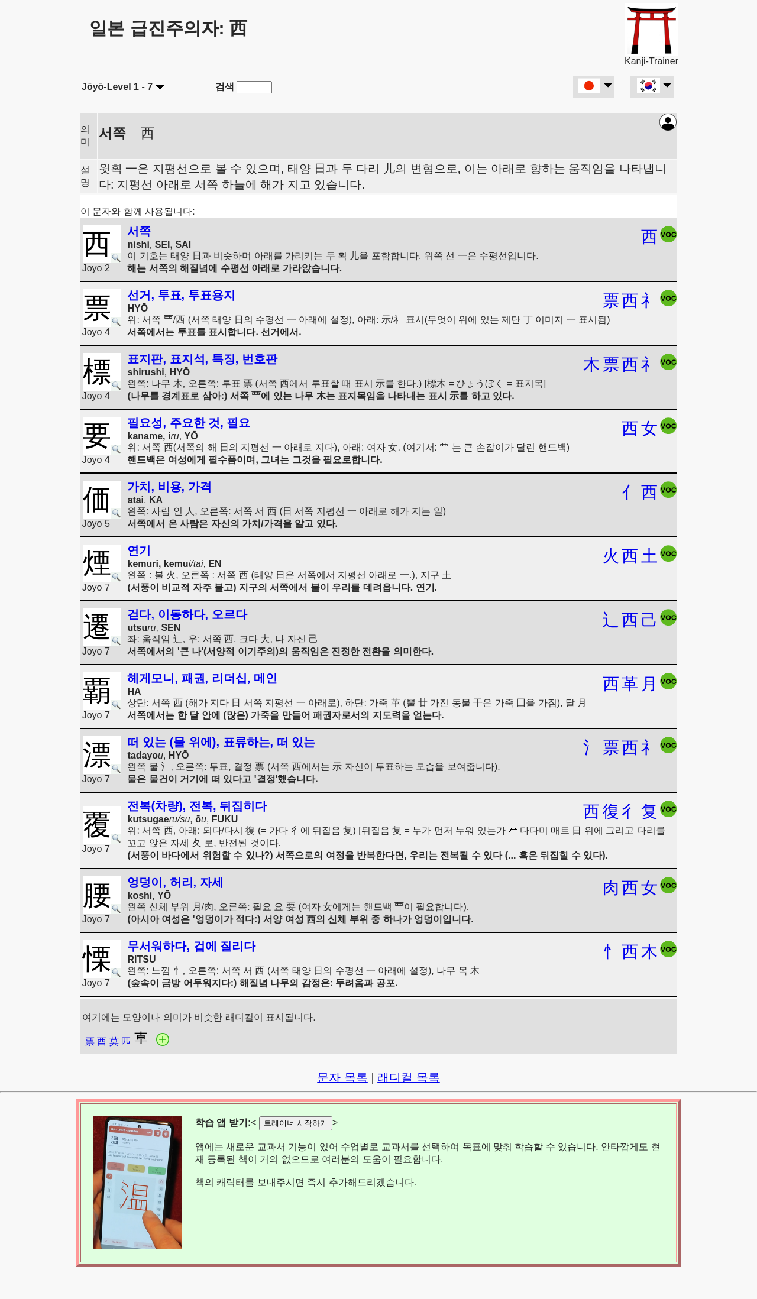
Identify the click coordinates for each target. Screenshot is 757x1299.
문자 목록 (342, 1077)
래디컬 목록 (408, 1077)
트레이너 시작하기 (296, 1123)
